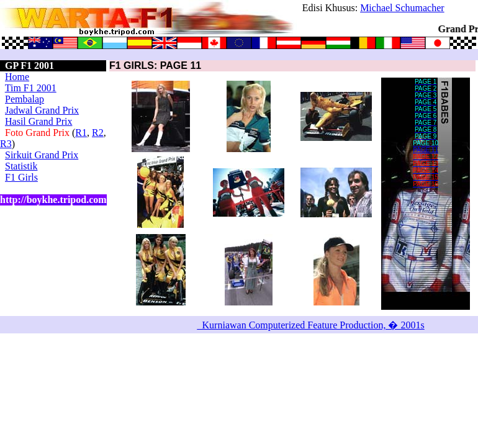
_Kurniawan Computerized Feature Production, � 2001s (311, 325)
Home (17, 76)
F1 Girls (21, 177)
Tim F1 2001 (30, 88)
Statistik (21, 166)
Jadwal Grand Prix (42, 110)
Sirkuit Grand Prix (41, 155)
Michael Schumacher (402, 7)
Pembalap (24, 99)
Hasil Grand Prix (38, 121)
